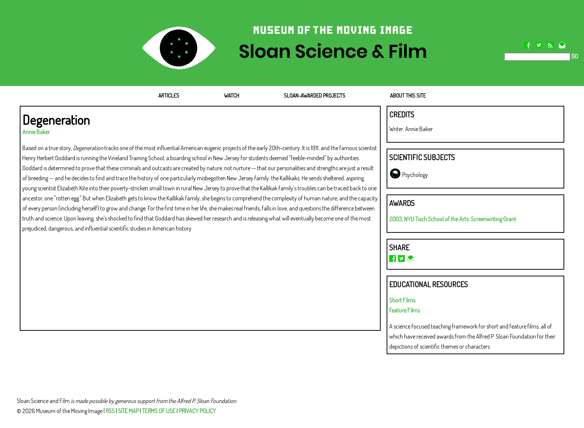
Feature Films (404, 310)
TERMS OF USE (158, 411)
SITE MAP (128, 411)
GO (574, 56)
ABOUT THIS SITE (408, 95)
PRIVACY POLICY (197, 411)
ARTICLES (168, 95)
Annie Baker (36, 132)
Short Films (402, 300)
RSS (110, 411)
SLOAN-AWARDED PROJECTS (314, 95)
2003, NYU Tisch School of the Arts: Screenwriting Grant (452, 219)
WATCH (231, 95)
